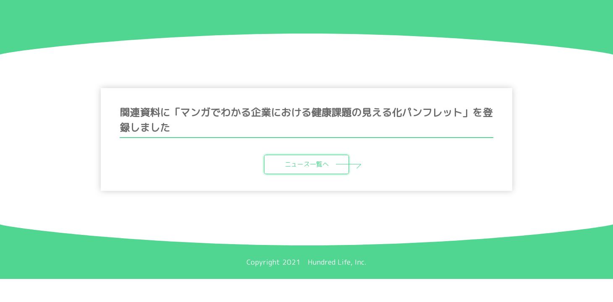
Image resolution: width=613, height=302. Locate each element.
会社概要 (459, 16)
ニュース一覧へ (317, 164)
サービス (360, 16)
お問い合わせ (516, 16)
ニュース (261, 16)
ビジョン (310, 16)
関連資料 (410, 16)
